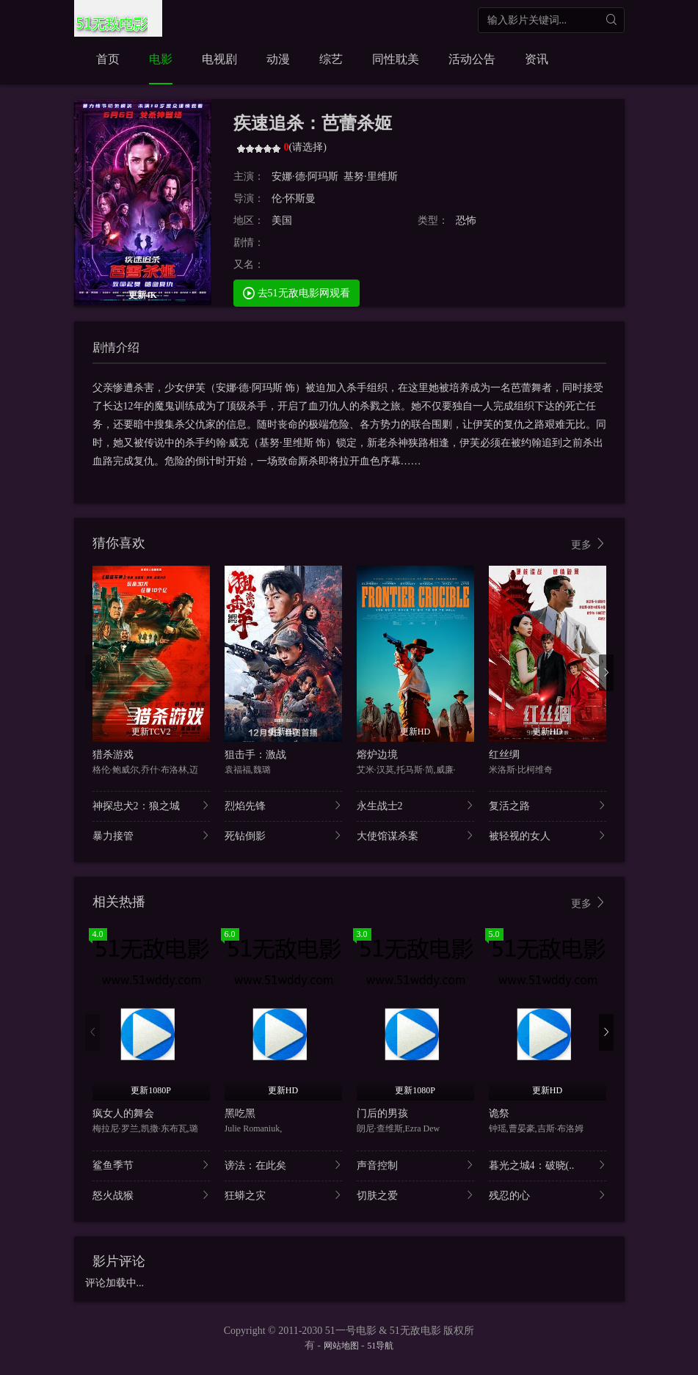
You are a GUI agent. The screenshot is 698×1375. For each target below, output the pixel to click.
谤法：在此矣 (283, 1165)
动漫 (278, 59)
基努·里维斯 (370, 176)
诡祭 (499, 1113)
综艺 (331, 59)
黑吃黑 (240, 1113)
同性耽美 (395, 59)
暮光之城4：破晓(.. (547, 1165)
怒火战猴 (151, 1195)
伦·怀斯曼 (294, 198)
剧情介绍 (115, 347)
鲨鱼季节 (151, 1165)
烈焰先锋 (283, 805)
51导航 (380, 1346)
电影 (160, 59)
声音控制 (415, 1165)
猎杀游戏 (113, 754)
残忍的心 (547, 1195)
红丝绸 (504, 754)
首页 (108, 59)
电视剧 (219, 59)
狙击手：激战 (255, 754)
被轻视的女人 (547, 835)
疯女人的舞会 (123, 1113)
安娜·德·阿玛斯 (305, 176)
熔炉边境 (377, 754)
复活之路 (547, 805)
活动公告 (471, 59)
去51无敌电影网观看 (296, 292)
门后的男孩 (382, 1113)
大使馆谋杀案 (415, 835)
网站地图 (341, 1346)
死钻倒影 (283, 835)
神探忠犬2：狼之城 (151, 805)
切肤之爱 (415, 1195)
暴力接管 (151, 835)
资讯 (536, 59)
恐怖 (466, 220)
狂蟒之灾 (283, 1195)
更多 (588, 544)
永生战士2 (415, 805)
